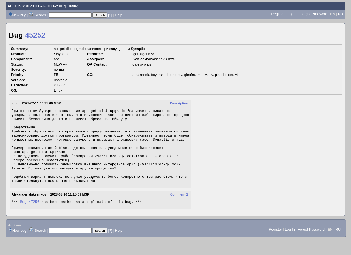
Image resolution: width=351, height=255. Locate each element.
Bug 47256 (29, 217)
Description (179, 103)
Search (40, 15)
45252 (35, 35)
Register (277, 14)
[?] (110, 15)
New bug (19, 15)
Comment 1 (179, 209)
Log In (292, 14)
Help (118, 15)
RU (340, 14)
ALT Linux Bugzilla (23, 6)
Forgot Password (313, 14)
